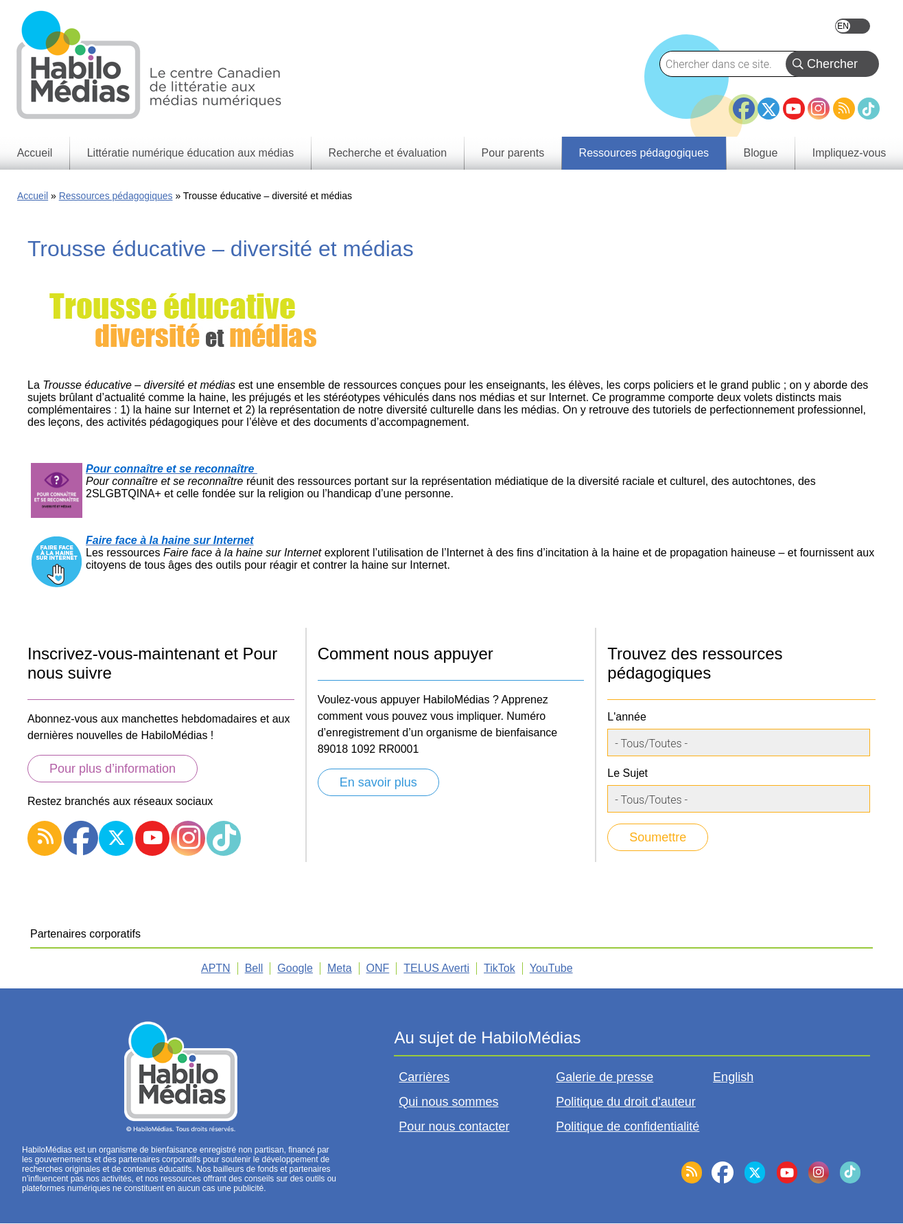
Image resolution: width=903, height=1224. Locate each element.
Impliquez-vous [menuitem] (849, 153)
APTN (216, 968)
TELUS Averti (436, 968)
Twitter (768, 109)
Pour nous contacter (454, 1126)
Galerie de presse (604, 1077)
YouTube (794, 109)
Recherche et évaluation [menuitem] (388, 153)
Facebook (744, 103)
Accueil (32, 195)
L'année (626, 717)
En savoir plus (378, 782)
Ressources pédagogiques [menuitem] (644, 153)
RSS (844, 109)
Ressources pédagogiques (116, 195)
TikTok (869, 109)
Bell (254, 968)
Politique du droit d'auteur (626, 1102)
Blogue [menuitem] (760, 153)
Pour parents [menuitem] (513, 153)
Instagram (819, 109)
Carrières (424, 1077)
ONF (378, 968)
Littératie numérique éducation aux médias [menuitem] (190, 153)
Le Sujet (627, 773)
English (852, 26)
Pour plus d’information (112, 768)
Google (295, 968)
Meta (339, 968)
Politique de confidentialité (627, 1126)
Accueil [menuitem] (35, 153)
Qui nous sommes (448, 1102)
